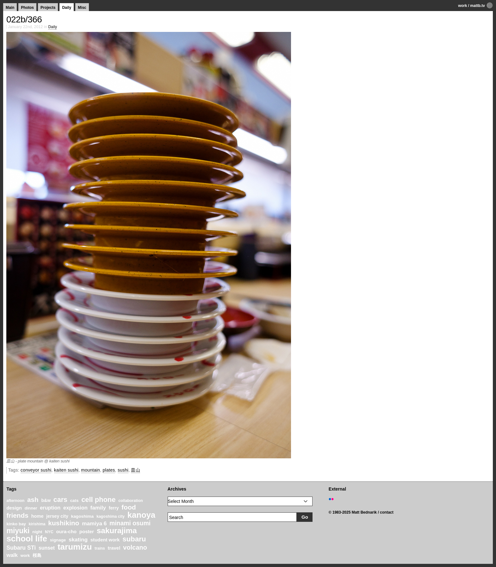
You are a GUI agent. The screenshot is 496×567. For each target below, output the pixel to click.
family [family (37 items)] (98, 508)
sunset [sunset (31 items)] (47, 548)
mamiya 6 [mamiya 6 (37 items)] (94, 524)
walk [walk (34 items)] (12, 555)
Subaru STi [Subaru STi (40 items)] (21, 548)
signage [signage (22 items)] (58, 540)
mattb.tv (477, 5)
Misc (82, 7)
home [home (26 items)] (37, 516)
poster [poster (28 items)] (86, 531)
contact (387, 512)
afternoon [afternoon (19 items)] (15, 500)
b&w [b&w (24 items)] (46, 500)
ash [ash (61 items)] (33, 499)
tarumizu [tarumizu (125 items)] (75, 547)
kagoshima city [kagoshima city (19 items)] (110, 516)
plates (109, 470)
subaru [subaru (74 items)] (134, 539)
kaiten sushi (66, 470)
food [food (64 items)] (128, 507)
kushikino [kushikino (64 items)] (63, 523)
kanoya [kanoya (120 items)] (141, 514)
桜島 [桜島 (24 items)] (37, 555)
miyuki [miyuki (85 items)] (17, 531)
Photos (27, 7)
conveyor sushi (36, 470)
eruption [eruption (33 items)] (50, 507)
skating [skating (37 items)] (78, 540)
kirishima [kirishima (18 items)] (37, 524)
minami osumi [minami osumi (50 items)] (130, 523)
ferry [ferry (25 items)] (114, 507)
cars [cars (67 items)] (60, 500)
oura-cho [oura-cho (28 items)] (66, 531)
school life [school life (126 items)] (26, 538)
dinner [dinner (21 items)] (31, 508)
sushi (123, 470)
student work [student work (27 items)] (105, 539)
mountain (90, 470)
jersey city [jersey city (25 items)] (57, 516)
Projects (47, 7)
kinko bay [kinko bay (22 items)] (16, 524)
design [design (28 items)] (14, 507)
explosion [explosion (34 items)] (75, 507)
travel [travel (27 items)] (114, 548)
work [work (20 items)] (25, 555)
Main (10, 7)
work (462, 5)
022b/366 (24, 19)
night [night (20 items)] (37, 532)
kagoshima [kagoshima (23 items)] (82, 516)
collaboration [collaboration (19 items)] (130, 500)
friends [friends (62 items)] (17, 515)
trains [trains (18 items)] (100, 548)
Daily (66, 7)
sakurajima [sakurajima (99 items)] (117, 530)
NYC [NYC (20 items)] (49, 532)
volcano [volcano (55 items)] (135, 547)
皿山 (135, 470)
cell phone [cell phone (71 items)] (98, 500)
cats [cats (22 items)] (74, 500)
